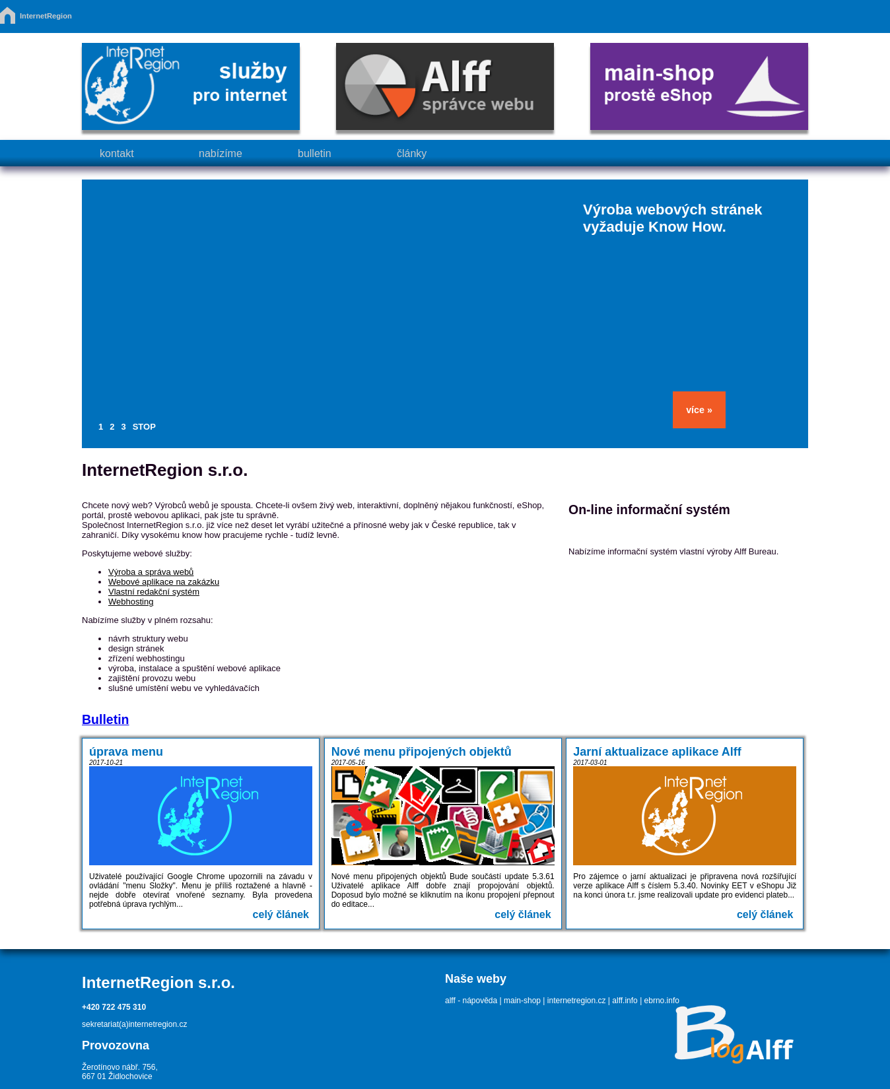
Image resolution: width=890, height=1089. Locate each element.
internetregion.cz (576, 1000)
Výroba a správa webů (150, 572)
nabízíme (220, 153)
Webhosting (130, 602)
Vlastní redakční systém (153, 592)
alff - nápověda (471, 1000)
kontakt (117, 153)
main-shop (522, 1000)
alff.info (624, 1000)
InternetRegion (46, 16)
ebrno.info (661, 1000)
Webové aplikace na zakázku (163, 582)
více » (699, 410)
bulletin (314, 153)
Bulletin (105, 719)
